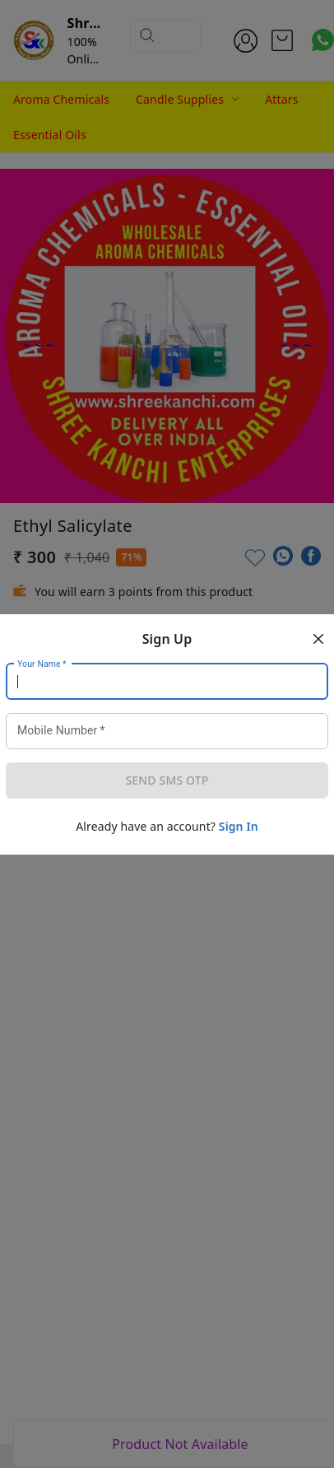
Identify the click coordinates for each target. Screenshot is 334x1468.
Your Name (42, 664)
